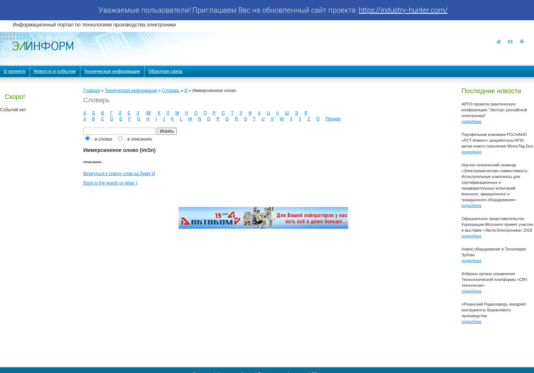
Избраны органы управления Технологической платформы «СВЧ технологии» (494, 279)
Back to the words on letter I (110, 183)
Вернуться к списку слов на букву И (119, 173)
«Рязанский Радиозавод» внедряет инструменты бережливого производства (494, 310)
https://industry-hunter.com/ (403, 10)
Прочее (333, 118)
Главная (91, 90)
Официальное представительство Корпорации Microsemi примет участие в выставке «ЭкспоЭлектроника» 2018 (497, 224)
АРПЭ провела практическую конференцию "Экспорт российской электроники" (494, 110)
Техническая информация (131, 90)
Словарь (170, 90)
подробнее (471, 121)
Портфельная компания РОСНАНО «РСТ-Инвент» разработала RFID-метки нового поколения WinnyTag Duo (497, 140)
